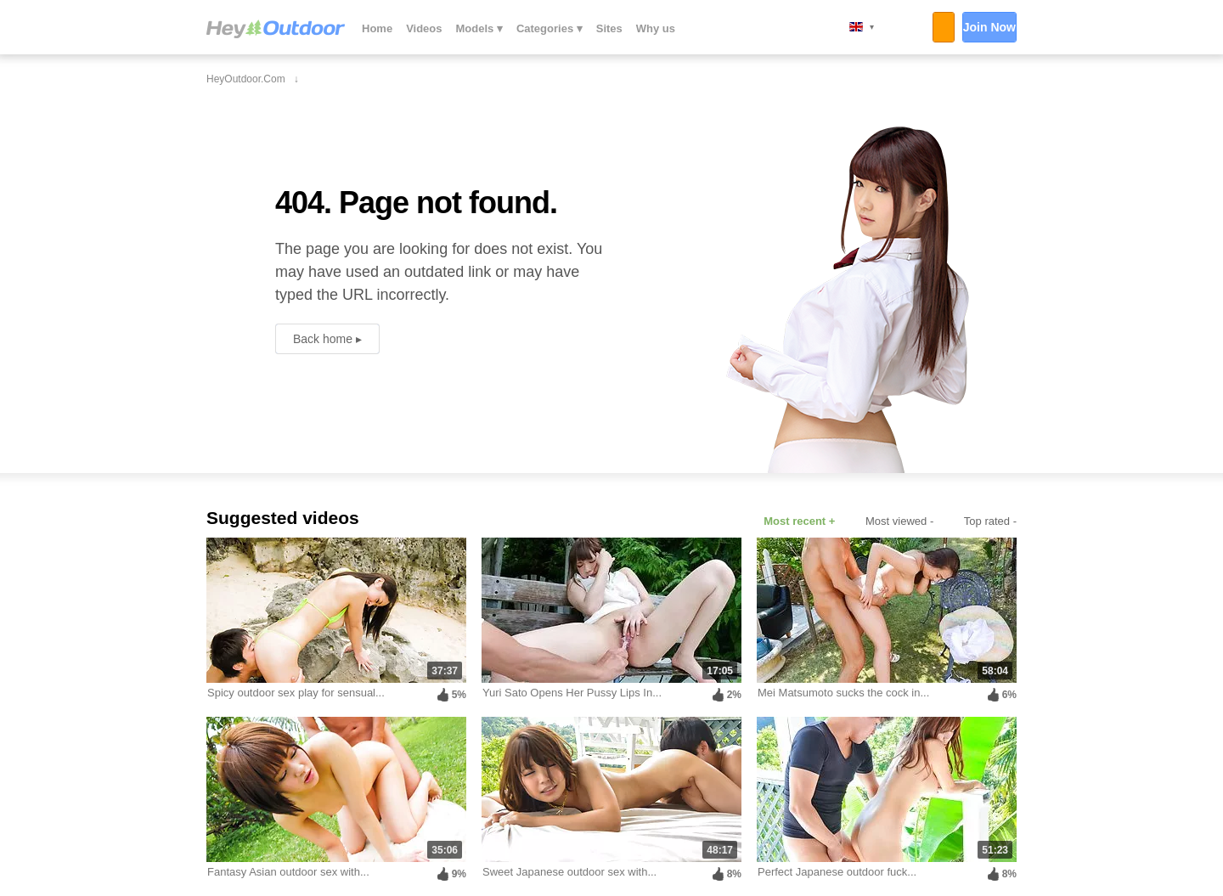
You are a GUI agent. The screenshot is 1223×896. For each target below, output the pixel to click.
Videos (424, 28)
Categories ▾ (549, 28)
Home (377, 28)
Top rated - (990, 521)
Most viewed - (899, 521)
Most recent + (799, 521)
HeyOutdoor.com (275, 29)
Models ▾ (479, 28)
